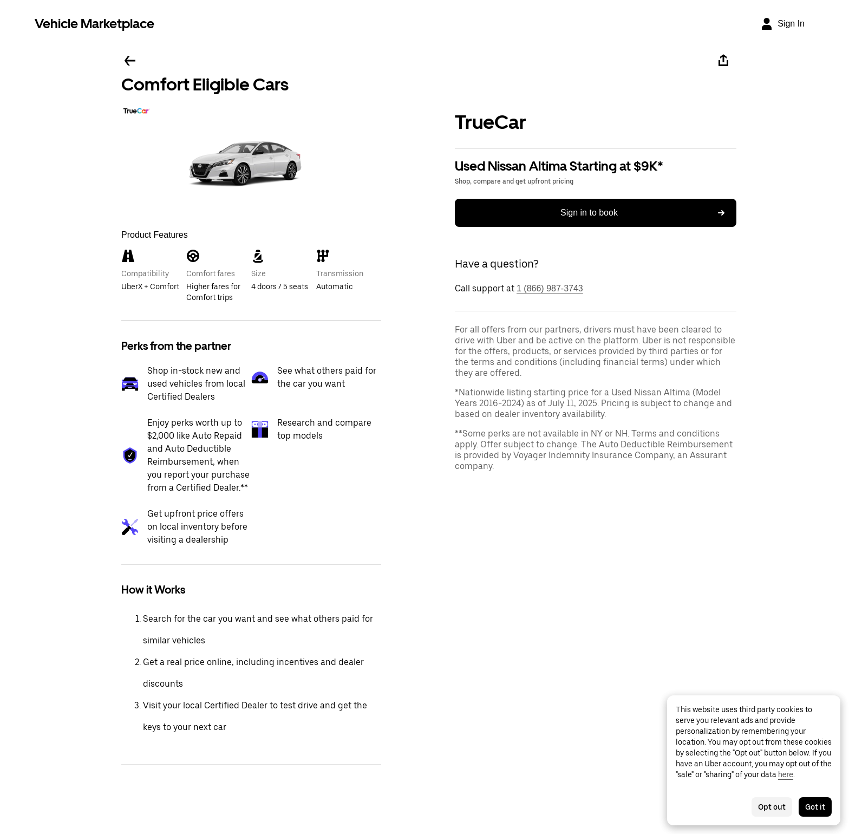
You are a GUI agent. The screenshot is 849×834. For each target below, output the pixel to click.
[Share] (723, 61)
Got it (815, 807)
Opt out (772, 807)
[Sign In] (782, 24)
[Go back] (130, 61)
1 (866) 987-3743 (550, 288)
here (785, 774)
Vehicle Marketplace (94, 23)
